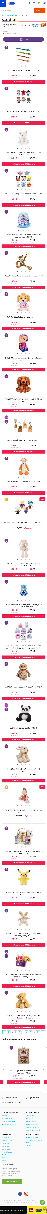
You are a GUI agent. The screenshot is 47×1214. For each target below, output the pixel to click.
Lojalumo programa (8, 1121)
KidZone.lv (5, 1161)
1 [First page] (8, 1032)
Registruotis (12, 1181)
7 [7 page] (30, 1032)
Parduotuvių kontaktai (9, 1118)
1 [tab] (17, 66)
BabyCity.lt (5, 1143)
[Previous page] (4, 1032)
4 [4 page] (19, 1032)
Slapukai (28, 1145)
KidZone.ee (6, 1158)
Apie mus (5, 1115)
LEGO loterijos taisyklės (33, 1130)
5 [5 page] (23, 1032)
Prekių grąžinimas (31, 1121)
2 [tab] (21, 66)
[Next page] (43, 1032)
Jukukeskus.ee (7, 1152)
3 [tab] (25, 66)
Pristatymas (29, 1118)
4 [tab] (29, 66)
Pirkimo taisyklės (31, 1124)
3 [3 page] (15, 1032)
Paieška (39, 10)
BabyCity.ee (6, 1149)
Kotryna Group (7, 1140)
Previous (3, 1069)
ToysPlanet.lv (6, 1155)
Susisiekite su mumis (32, 1127)
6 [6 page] (26, 1032)
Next (43, 1069)
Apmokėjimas (29, 1115)
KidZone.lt (5, 1137)
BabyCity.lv (5, 1146)
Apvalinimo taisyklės (9, 1124)
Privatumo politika (31, 1137)
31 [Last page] (38, 1032)
